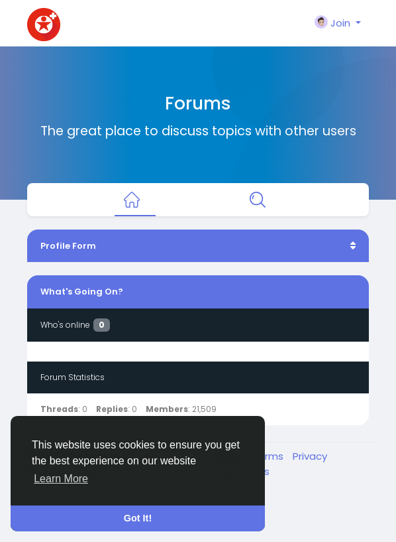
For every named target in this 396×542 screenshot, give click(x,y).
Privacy (310, 456)
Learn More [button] (61, 478)
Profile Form (68, 245)
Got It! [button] (138, 518)
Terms (269, 456)
